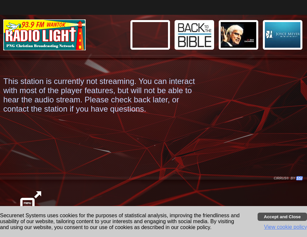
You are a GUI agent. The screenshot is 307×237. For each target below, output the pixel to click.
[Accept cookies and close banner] (282, 217)
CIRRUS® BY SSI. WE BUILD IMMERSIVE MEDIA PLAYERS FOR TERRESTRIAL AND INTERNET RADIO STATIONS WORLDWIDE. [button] (285, 178)
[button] (283, 36)
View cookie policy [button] (285, 227)
